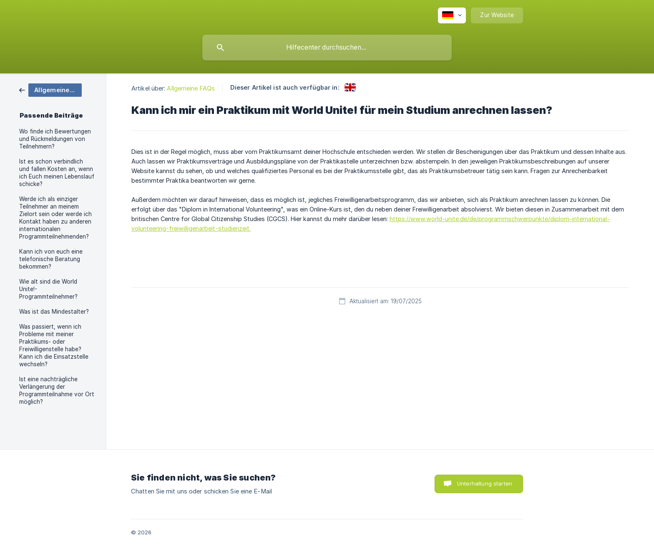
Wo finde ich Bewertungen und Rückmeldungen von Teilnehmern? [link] (55, 139)
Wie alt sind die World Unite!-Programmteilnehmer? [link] (48, 289)
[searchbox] (327, 47)
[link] (50, 89)
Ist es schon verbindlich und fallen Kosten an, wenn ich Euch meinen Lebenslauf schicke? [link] (56, 172)
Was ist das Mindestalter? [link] (54, 311)
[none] (452, 15)
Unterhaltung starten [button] (484, 483)
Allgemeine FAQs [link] (191, 88)
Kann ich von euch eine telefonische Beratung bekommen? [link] (51, 259)
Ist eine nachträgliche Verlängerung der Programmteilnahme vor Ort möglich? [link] (56, 390)
